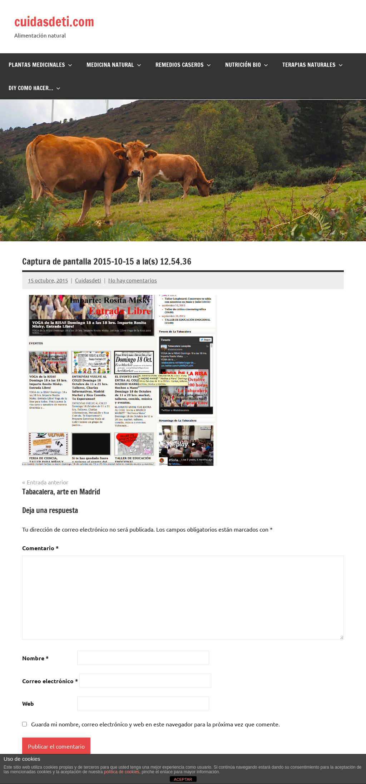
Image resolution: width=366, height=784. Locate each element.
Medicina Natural (113, 65)
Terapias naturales (312, 65)
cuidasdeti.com (54, 22)
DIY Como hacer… (34, 88)
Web (28, 703)
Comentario (40, 548)
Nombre (35, 658)
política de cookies (121, 771)
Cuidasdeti (88, 280)
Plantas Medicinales (40, 65)
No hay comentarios (132, 280)
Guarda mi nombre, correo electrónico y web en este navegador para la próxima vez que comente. (155, 724)
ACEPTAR (183, 779)
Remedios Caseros (183, 65)
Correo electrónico (50, 681)
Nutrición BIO (246, 65)
